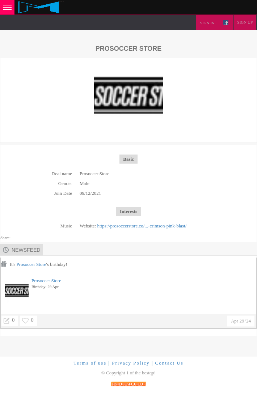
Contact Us (169, 363)
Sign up (245, 22)
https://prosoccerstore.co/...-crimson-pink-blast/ (141, 226)
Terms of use (89, 363)
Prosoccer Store (31, 264)
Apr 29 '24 (241, 321)
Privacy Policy (130, 363)
